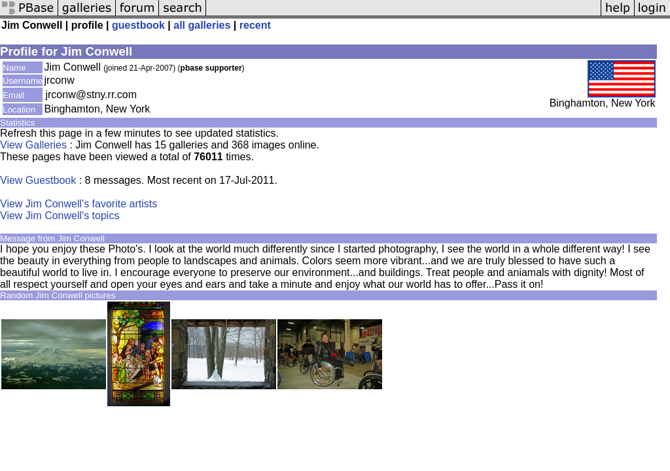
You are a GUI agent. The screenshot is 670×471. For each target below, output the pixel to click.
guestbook (138, 25)
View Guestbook (38, 180)
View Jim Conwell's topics (59, 215)
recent (255, 25)
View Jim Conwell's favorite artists (78, 203)
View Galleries (33, 144)
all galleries (201, 25)
